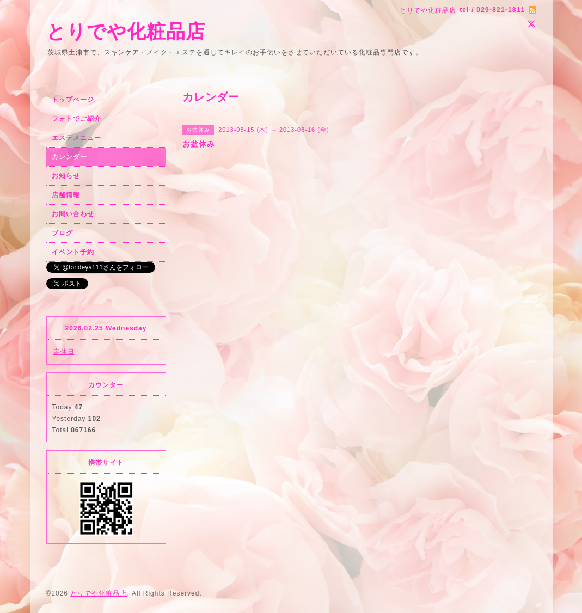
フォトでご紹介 (76, 118)
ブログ (62, 233)
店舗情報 (66, 195)
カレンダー (69, 157)
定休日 (64, 351)
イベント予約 (73, 252)
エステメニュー (76, 138)
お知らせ (66, 176)
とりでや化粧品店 (125, 31)
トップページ (73, 99)
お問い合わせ (73, 214)
